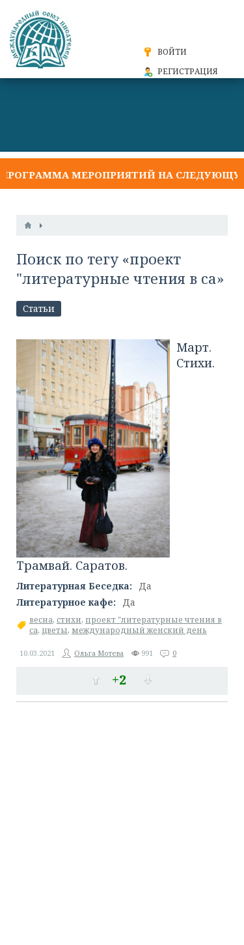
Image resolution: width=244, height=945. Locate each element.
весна (41, 619)
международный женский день (139, 630)
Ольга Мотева (99, 653)
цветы (55, 630)
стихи (69, 619)
